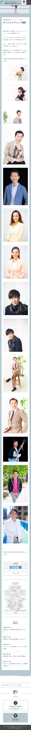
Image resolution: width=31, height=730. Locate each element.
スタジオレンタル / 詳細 (11, 594)
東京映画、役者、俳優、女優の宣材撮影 (15, 655)
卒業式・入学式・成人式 (15, 602)
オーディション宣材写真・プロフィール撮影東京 (15, 646)
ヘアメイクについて (10, 598)
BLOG (7, 685)
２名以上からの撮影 (15, 586)
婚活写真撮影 (11, 606)
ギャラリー (8, 592)
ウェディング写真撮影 (11, 590)
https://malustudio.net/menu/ (12, 58)
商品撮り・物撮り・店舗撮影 (15, 604)
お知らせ (22, 590)
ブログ (23, 594)
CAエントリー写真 (15, 588)
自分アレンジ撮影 (18, 19)
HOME (3, 685)
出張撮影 (20, 600)
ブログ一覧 (15, 573)
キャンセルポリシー (20, 592)
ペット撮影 (22, 598)
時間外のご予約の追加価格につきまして (15, 638)
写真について (11, 600)
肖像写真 (20, 606)
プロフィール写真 (15, 596)
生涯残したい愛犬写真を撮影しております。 (15, 629)
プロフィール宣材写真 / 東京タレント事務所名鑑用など (15, 663)
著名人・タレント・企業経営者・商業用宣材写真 (15, 611)
